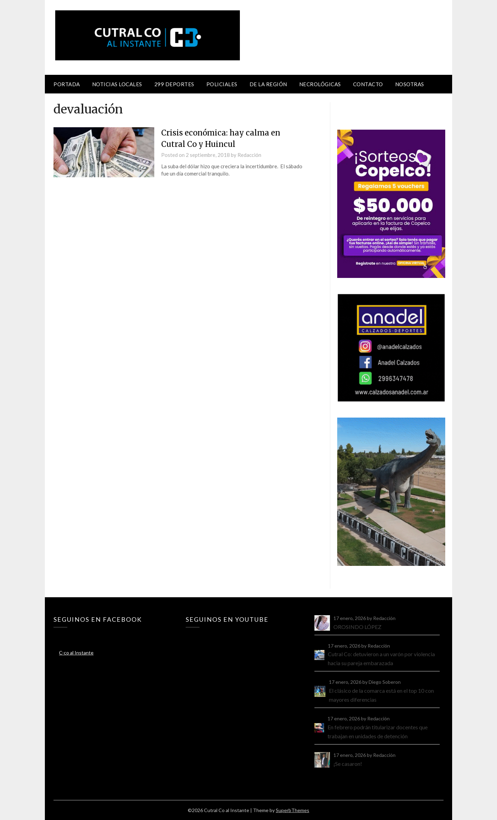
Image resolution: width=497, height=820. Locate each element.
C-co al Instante (76, 653)
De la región (268, 84)
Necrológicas (320, 84)
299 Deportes (174, 84)
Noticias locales (117, 84)
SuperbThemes (292, 810)
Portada (66, 84)
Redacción (249, 155)
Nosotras (409, 84)
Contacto (368, 84)
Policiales (221, 84)
